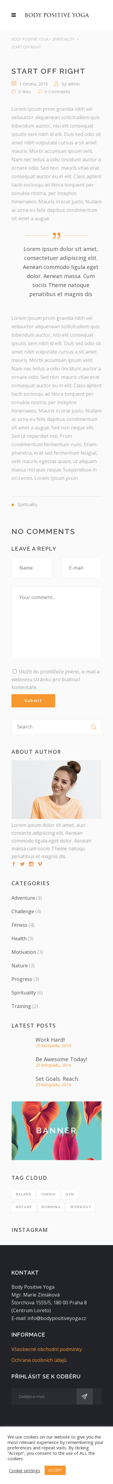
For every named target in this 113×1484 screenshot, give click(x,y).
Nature (19, 965)
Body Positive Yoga (30, 39)
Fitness (19, 925)
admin (74, 84)
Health (19, 938)
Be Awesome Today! (61, 1059)
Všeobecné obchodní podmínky (46, 1349)
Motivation (23, 952)
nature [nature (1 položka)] (24, 1207)
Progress (21, 979)
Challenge (22, 911)
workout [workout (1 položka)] (81, 1207)
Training (21, 1006)
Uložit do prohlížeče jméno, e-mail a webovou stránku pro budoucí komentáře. (55, 679)
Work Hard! (50, 1039)
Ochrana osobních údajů (39, 1360)
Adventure (23, 898)
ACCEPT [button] (55, 1470)
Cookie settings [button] (24, 1470)
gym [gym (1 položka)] (69, 1194)
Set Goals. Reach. (57, 1078)
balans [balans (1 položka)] (23, 1194)
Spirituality (63, 39)
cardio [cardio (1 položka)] (48, 1194)
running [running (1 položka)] (51, 1207)
